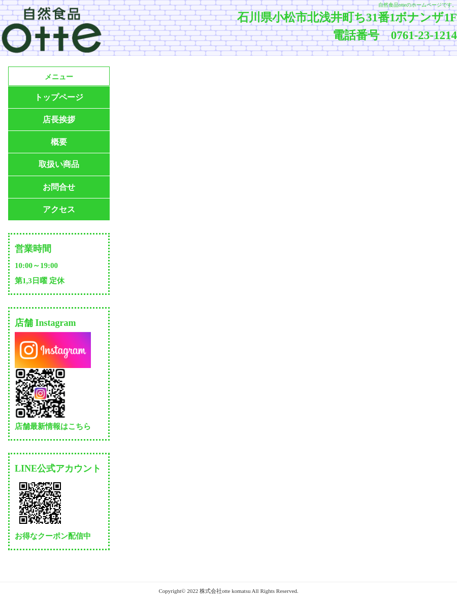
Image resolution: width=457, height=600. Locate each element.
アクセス (59, 209)
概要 (59, 142)
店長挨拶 (59, 119)
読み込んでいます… (284, 307)
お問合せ (59, 187)
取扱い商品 (59, 164)
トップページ (59, 97)
